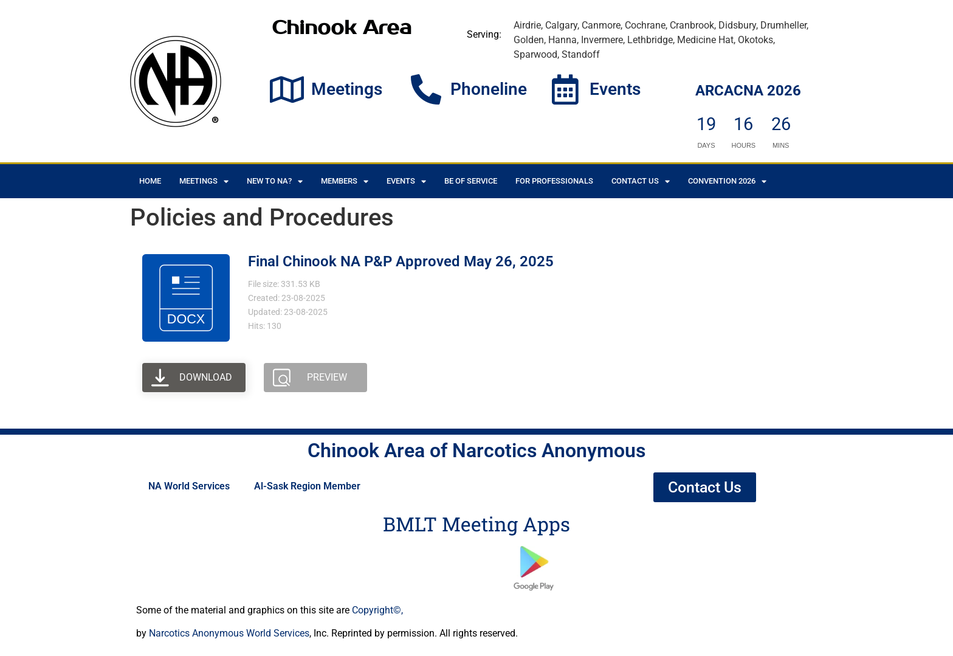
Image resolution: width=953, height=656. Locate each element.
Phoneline (488, 89)
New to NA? (275, 181)
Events (615, 89)
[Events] (565, 89)
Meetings (346, 89)
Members (344, 181)
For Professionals (554, 180)
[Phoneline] (426, 89)
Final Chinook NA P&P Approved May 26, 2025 (401, 261)
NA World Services (189, 486)
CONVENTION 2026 (727, 181)
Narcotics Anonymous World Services (229, 633)
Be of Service (470, 180)
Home (150, 180)
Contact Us (640, 181)
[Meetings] (287, 89)
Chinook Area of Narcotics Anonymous (476, 450)
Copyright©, (377, 610)
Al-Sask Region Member (307, 486)
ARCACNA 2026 (748, 90)
